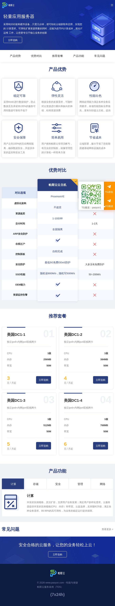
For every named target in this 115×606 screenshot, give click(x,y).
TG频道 (109, 203)
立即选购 (13, 40)
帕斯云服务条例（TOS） (50, 587)
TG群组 (109, 188)
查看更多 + (107, 529)
